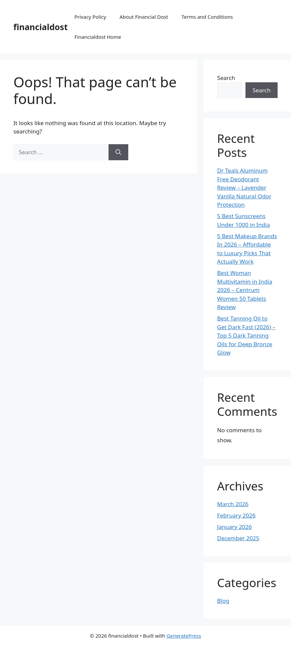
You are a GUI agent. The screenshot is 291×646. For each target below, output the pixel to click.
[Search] (118, 152)
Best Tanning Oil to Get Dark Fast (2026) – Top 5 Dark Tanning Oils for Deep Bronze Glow (246, 335)
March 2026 (232, 504)
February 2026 (236, 515)
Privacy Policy (90, 16)
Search (226, 78)
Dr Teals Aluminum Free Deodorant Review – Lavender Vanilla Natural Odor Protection (244, 187)
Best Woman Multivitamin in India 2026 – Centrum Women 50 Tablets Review (244, 290)
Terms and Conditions (207, 16)
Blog (223, 601)
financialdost (40, 26)
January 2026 (234, 527)
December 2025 (238, 538)
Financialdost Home (97, 36)
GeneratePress (183, 635)
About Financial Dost (144, 16)
